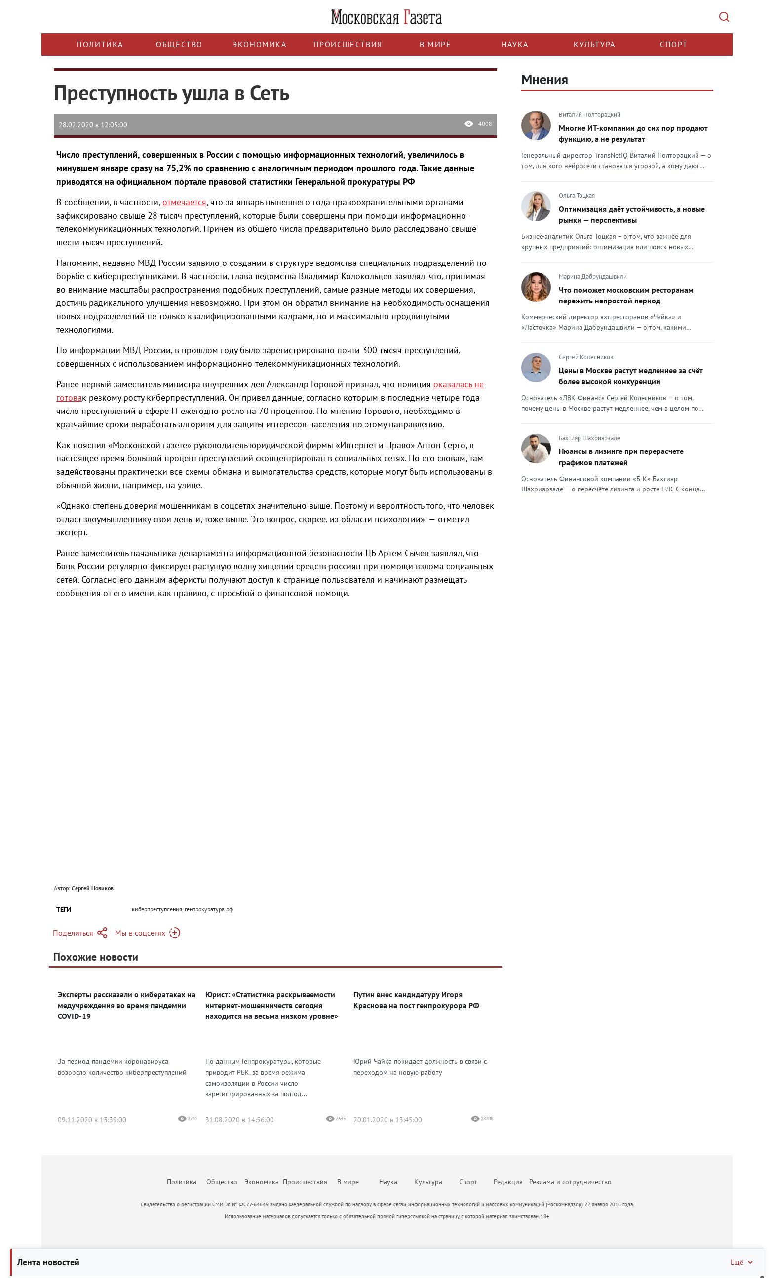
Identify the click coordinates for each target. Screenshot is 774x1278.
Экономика (259, 44)
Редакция (508, 1181)
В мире (436, 44)
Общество (179, 44)
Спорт (674, 44)
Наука (515, 44)
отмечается (184, 202)
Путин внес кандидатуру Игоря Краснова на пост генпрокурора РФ (416, 999)
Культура (595, 44)
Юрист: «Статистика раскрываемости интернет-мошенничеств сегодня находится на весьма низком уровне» (271, 1005)
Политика (100, 44)
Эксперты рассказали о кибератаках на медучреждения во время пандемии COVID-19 (126, 1005)
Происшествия (348, 44)
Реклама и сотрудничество (570, 1181)
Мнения (544, 79)
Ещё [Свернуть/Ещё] (742, 1262)
